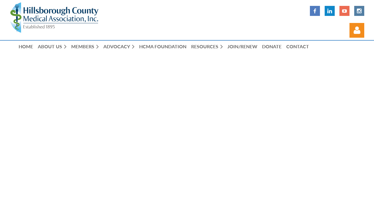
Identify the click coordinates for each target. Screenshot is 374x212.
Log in (356, 30)
